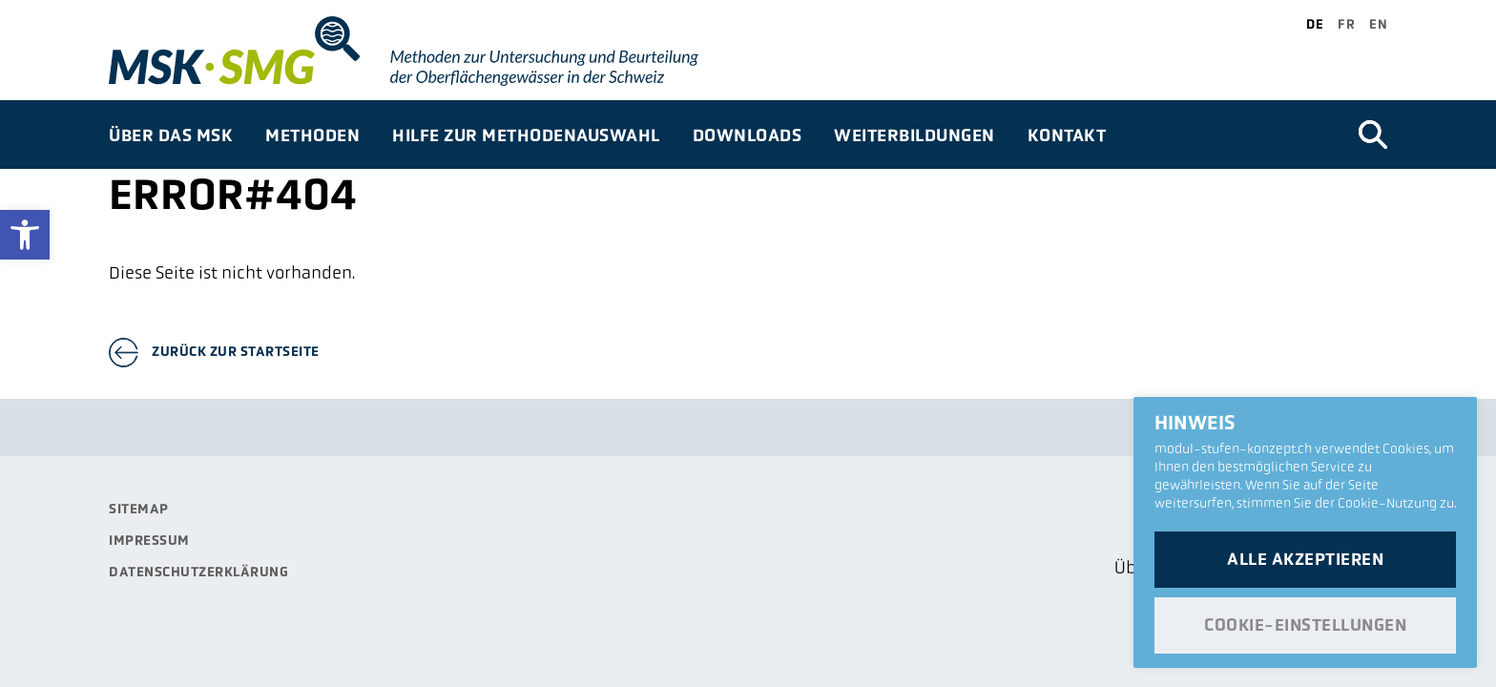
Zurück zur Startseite (236, 352)
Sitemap (139, 508)
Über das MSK (171, 135)
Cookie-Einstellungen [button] (1305, 624)
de (1314, 23)
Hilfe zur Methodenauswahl (526, 135)
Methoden (312, 135)
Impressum (149, 540)
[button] (25, 235)
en (1378, 23)
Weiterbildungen (914, 135)
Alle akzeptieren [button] (1305, 559)
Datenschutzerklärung (198, 571)
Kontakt (1067, 135)
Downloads (747, 135)
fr (1346, 23)
